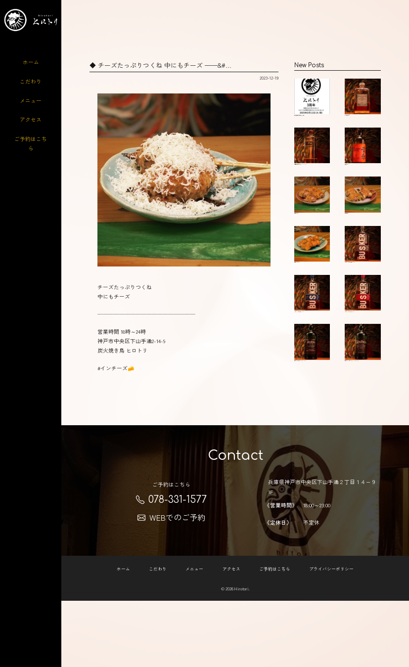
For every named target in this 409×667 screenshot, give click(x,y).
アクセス (31, 119)
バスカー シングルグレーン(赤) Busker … (362, 364)
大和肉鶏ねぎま (362, 235)
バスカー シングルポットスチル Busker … (362, 297)
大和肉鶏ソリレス (312, 235)
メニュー (31, 100)
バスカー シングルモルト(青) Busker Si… (312, 362)
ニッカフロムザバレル (362, 104)
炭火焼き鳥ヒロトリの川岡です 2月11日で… (312, 106)
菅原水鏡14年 (362, 168)
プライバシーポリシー (331, 635)
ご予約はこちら (30, 143)
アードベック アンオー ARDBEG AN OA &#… (312, 431)
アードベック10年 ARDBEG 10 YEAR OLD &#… (362, 431)
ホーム (31, 62)
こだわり (31, 81)
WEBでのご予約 (171, 583)
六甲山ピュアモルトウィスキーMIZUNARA (312, 173)
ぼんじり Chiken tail (312, 292)
